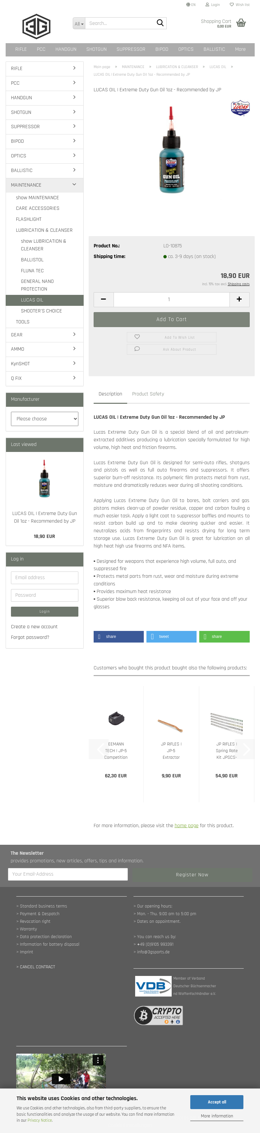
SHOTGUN (96, 49)
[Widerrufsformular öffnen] (35, 967)
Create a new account (34, 626)
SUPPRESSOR (131, 49)
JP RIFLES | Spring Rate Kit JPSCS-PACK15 (227, 751)
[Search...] (79, 23)
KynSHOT (20, 363)
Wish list (240, 4)
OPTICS (186, 49)
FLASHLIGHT (29, 219)
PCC (41, 49)
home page (187, 825)
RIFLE (21, 49)
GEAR (17, 334)
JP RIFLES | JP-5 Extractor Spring (171, 751)
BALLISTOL (32, 259)
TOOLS (23, 321)
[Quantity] (172, 299)
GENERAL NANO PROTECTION (37, 285)
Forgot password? (30, 637)
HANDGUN (65, 49)
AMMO (17, 349)
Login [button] (213, 4)
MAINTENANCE (26, 185)
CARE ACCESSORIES (37, 208)
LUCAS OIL (32, 300)
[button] (191, 5)
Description (110, 394)
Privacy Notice (40, 1120)
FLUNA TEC (32, 270)
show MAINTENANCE (37, 197)
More (240, 49)
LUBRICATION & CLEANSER (44, 230)
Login (45, 611)
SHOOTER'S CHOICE (41, 310)
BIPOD (161, 49)
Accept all (217, 1102)
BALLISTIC (214, 49)
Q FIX (16, 378)
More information (217, 1116)
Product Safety (148, 394)
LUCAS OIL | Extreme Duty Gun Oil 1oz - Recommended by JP (44, 517)
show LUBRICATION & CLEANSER (43, 245)
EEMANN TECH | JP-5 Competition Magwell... (116, 751)
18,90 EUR (44, 536)
